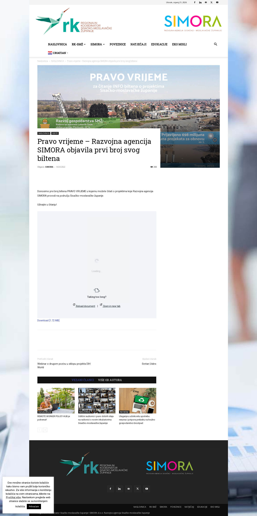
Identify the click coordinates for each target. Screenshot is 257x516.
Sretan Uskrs (149, 363)
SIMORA (98, 44)
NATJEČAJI (138, 44)
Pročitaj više (13, 497)
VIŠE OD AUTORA (110, 380)
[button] (216, 44)
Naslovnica (42, 61)
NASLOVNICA (57, 44)
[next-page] (45, 430)
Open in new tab (110, 305)
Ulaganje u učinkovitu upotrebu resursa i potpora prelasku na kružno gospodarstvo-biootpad (137, 419)
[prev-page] (39, 430)
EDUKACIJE (159, 44)
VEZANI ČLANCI (83, 380)
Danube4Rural (44, 412)
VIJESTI (55, 133)
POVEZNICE (118, 44)
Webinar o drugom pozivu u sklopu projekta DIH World (64, 365)
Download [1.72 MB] (48, 320)
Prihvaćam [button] (34, 506)
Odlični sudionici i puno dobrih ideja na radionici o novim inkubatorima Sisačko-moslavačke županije (96, 419)
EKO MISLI (179, 44)
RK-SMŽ (79, 44)
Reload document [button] (84, 305)
